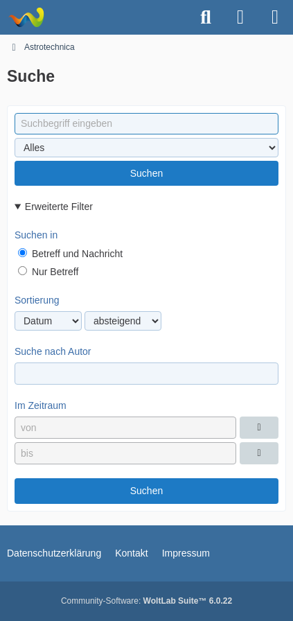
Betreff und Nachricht (70, 253)
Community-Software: (146, 601)
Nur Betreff (48, 271)
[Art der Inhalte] (146, 147)
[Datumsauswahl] (259, 428)
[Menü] (275, 17)
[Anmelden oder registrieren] (240, 17)
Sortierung (37, 300)
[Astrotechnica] (26, 17)
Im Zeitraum (40, 405)
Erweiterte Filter (59, 206)
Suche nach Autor (53, 351)
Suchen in (36, 234)
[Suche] (206, 17)
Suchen (146, 173)
